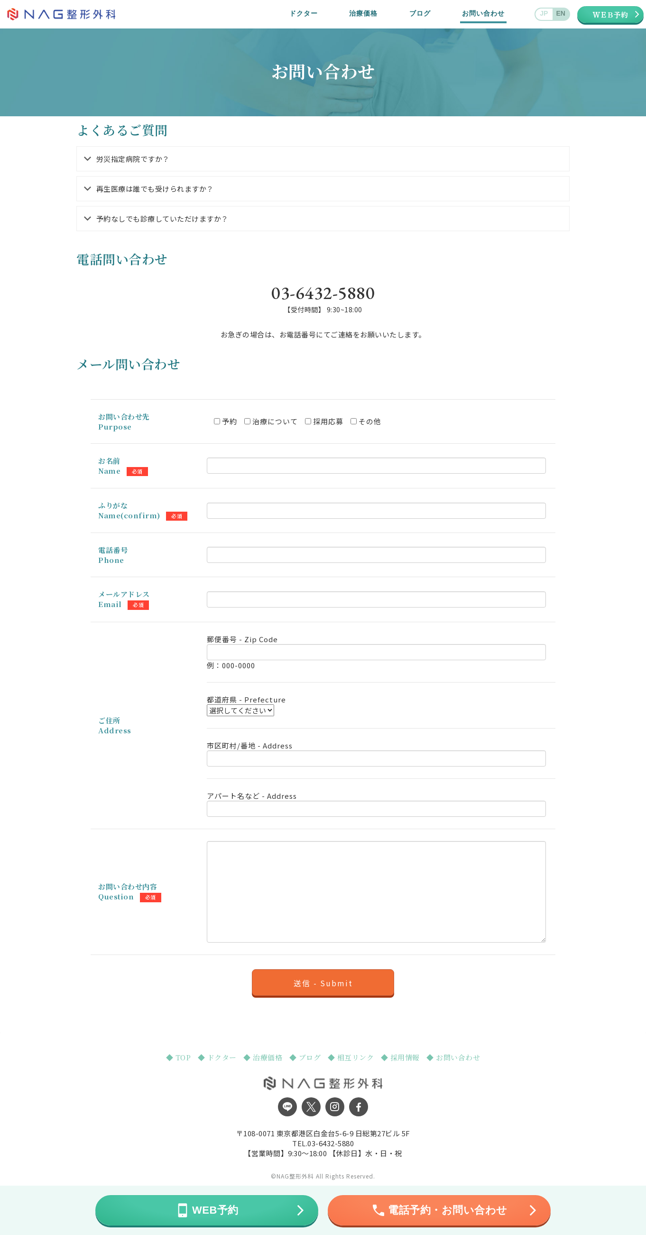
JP (544, 13)
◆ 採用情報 (401, 1057)
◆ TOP (179, 1057)
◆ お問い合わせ (453, 1057)
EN (560, 13)
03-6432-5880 (330, 1143)
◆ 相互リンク (352, 1057)
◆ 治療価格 (264, 1057)
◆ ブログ (306, 1057)
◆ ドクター (218, 1057)
